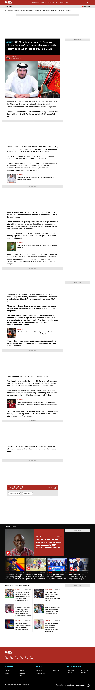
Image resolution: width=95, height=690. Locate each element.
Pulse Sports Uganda (85, 671)
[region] (47, 569)
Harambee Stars (22, 674)
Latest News (8, 6)
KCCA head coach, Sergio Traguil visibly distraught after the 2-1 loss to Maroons (14, 577)
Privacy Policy (54, 670)
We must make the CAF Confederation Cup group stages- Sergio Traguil (77, 577)
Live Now (86, 7)
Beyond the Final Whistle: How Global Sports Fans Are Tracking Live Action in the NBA (52, 596)
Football (35, 2)
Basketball (48, 589)
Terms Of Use (40, 673)
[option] (14, 569)
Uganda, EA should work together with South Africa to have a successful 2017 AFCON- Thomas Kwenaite (49, 543)
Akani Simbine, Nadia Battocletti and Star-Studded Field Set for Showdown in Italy (52, 611)
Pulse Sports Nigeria (71, 671)
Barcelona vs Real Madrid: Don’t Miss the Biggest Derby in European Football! (23, 626)
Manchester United (14, 493)
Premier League (27, 493)
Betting (62, 2)
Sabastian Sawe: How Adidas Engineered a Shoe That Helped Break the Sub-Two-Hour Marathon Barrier (23, 612)
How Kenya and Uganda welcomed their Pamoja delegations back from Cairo (57, 577)
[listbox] (47, 569)
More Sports (53, 2)
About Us (39, 670)
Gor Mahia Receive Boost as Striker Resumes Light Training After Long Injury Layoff (51, 627)
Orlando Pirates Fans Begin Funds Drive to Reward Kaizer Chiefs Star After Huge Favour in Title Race (23, 596)
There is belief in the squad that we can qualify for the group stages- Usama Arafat (36, 577)
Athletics (43, 2)
